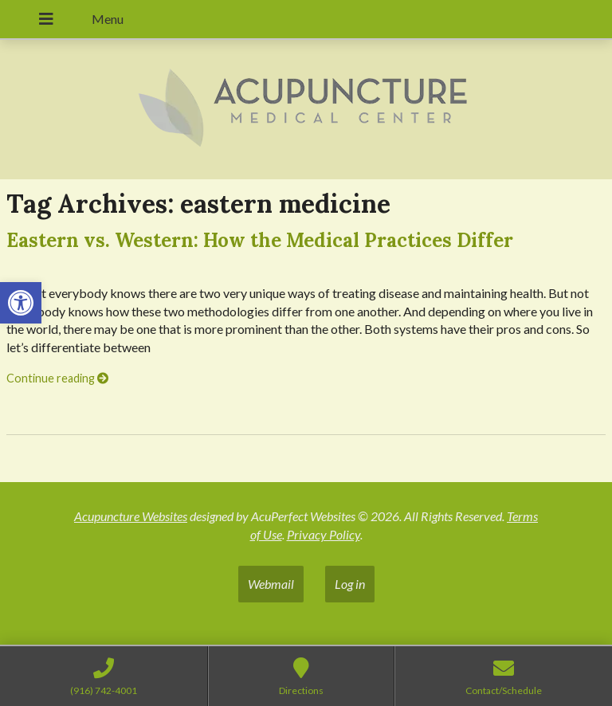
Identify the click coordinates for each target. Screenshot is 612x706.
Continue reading (57, 378)
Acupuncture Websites (130, 516)
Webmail (271, 583)
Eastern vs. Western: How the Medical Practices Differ (259, 240)
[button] (20, 303)
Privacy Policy (323, 534)
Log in (350, 583)
